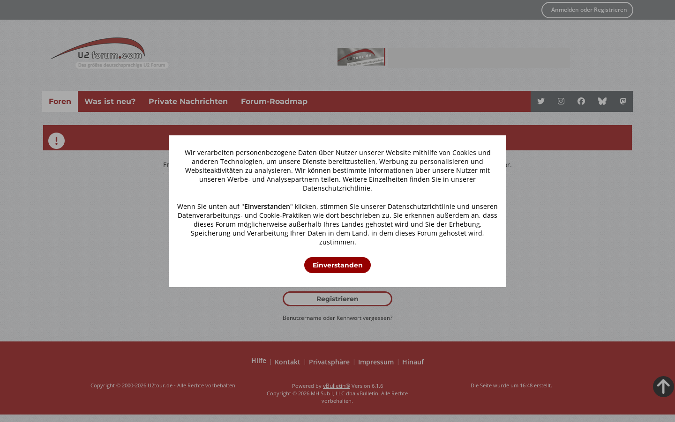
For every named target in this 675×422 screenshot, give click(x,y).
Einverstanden (338, 265)
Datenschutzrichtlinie (336, 188)
